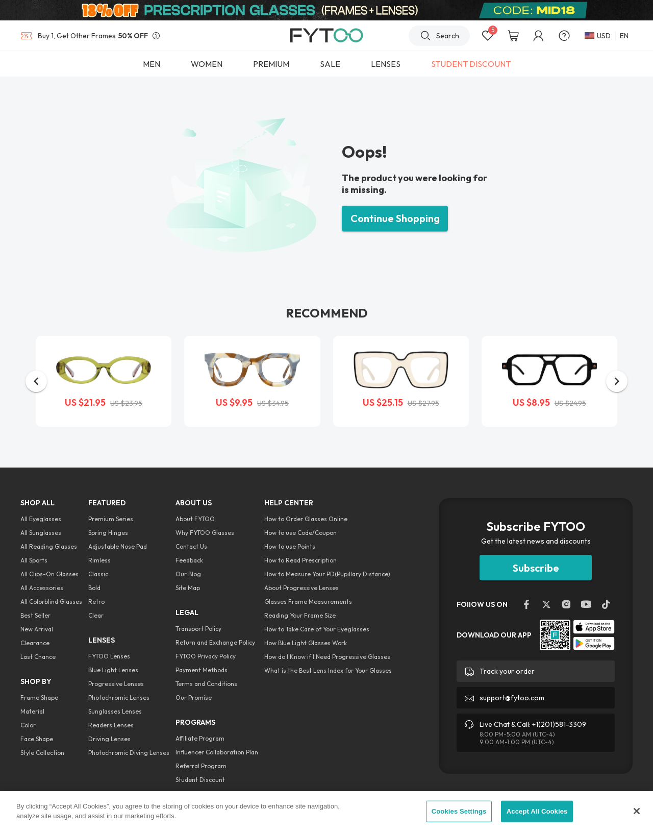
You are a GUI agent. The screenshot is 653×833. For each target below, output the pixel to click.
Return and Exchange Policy (215, 642)
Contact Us (191, 546)
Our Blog (188, 574)
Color (28, 725)
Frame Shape (39, 697)
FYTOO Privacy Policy (205, 656)
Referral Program (201, 766)
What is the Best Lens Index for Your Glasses (328, 670)
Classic (98, 574)
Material (32, 711)
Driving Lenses (109, 739)
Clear (96, 615)
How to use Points (289, 546)
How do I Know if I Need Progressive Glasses (327, 656)
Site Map (187, 588)
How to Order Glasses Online (305, 519)
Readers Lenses (111, 725)
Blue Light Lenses (113, 670)
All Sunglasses (40, 532)
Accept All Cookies (537, 811)
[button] (36, 381)
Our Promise (193, 697)
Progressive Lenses (116, 684)
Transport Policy (198, 628)
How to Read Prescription (300, 560)
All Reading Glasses (48, 546)
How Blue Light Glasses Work (305, 643)
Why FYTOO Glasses (204, 532)
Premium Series (110, 519)
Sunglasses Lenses (115, 711)
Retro (96, 601)
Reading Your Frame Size (300, 615)
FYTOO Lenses (109, 656)
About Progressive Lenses (301, 588)
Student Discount (200, 779)
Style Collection (42, 752)
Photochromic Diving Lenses (128, 752)
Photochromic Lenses (118, 697)
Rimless (99, 560)
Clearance (34, 643)
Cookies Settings (459, 811)
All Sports (33, 560)
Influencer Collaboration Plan (216, 752)
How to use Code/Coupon (300, 532)
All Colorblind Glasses (51, 601)
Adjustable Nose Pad (117, 546)
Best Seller (35, 615)
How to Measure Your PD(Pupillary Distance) (327, 574)
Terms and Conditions (206, 684)
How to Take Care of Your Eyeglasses (316, 629)
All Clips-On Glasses (49, 574)
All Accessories (41, 588)
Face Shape (36, 739)
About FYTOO (195, 519)
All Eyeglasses (40, 519)
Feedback (189, 560)
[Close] (636, 811)
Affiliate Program (199, 738)
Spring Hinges (108, 532)
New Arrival (36, 629)
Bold (94, 588)
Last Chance (38, 656)
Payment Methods (201, 670)
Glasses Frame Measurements (308, 601)
